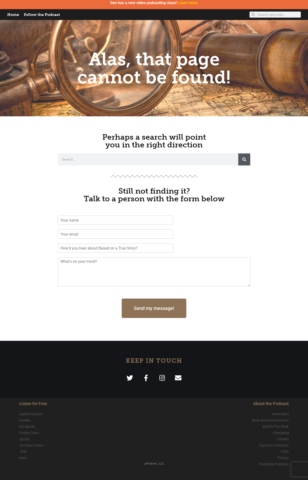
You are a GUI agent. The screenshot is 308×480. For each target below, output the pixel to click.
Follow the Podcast (42, 14)
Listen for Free (33, 403)
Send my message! (154, 308)
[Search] (244, 159)
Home (13, 14)
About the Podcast (271, 403)
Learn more (188, 2)
